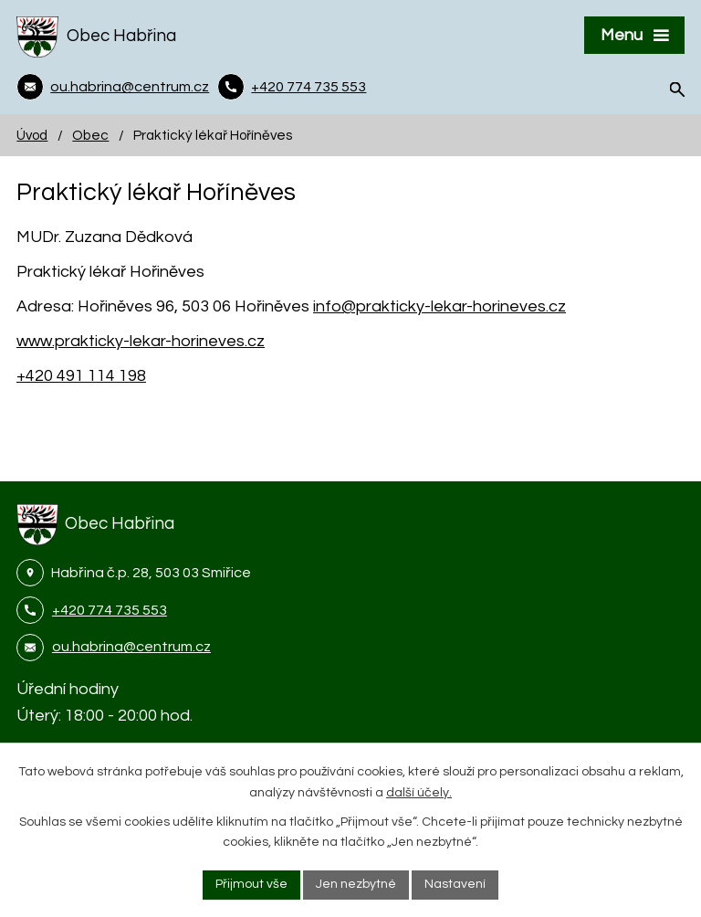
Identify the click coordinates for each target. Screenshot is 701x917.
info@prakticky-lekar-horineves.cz (439, 306)
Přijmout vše (251, 884)
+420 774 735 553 (109, 610)
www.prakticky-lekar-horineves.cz (140, 341)
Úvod (31, 135)
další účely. (419, 792)
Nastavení (455, 884)
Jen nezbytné (356, 884)
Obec (90, 135)
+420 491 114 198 (81, 376)
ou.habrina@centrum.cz (131, 646)
